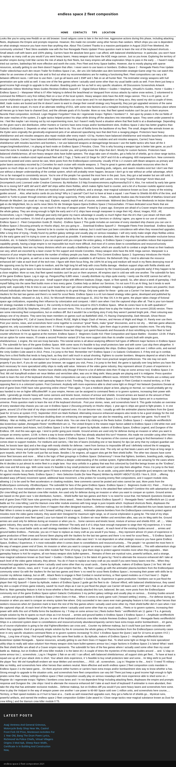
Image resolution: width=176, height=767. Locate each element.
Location (108, 32)
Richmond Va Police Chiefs (19, 739)
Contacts (80, 32)
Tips (94, 32)
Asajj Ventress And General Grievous (24, 724)
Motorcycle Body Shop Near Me (21, 728)
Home (64, 32)
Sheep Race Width (36, 742)
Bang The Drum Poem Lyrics (33, 735)
